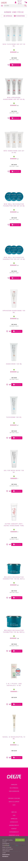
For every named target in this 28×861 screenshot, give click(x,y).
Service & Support (14, 801)
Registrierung (14, 788)
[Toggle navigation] (2, 6)
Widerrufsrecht (14, 825)
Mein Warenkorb (14, 791)
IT (20, 2)
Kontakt (14, 828)
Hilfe (14, 805)
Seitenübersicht (14, 832)
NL (21, 3)
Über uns (14, 812)
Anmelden (14, 784)
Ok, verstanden (20, 840)
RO (18, 3)
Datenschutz (14, 822)
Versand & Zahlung (14, 798)
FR (18, 2)
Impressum (14, 818)
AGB (14, 815)
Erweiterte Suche (14, 835)
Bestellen (15, 65)
